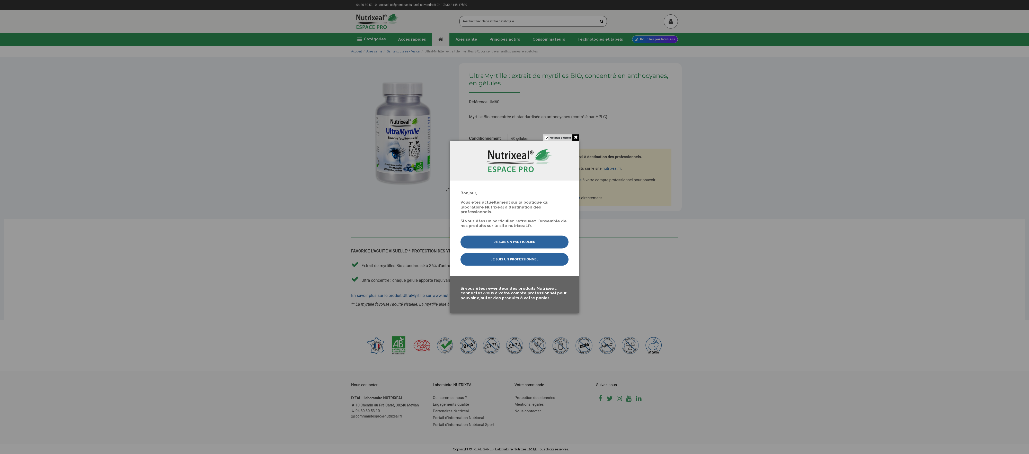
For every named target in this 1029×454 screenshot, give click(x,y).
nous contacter (567, 198)
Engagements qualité (451, 404)
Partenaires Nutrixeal (451, 411)
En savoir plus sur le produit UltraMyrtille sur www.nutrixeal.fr (406, 295)
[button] (371, 39)
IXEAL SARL (482, 449)
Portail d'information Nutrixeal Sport (463, 424)
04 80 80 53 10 (368, 411)
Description (470, 232)
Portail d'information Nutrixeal (458, 417)
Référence (478, 102)
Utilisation (561, 231)
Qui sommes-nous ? (450, 397)
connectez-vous (568, 180)
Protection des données (534, 397)
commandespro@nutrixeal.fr (379, 416)
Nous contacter (527, 411)
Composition (515, 231)
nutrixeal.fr (611, 168)
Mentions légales (529, 404)
